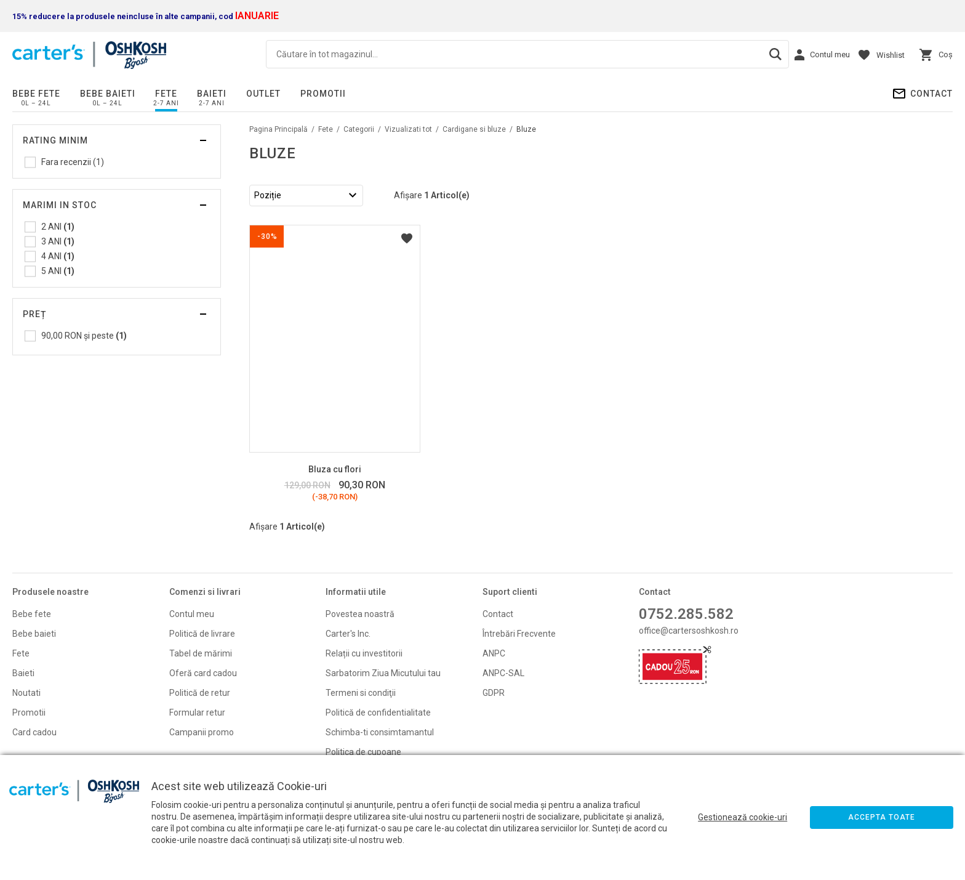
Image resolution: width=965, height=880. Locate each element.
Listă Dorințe (406, 238)
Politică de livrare (202, 634)
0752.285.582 (686, 614)
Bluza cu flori (334, 469)
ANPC (493, 653)
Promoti (28, 712)
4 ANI (57, 256)
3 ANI (57, 241)
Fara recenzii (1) (72, 162)
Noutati (26, 693)
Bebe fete (36, 94)
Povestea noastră (360, 614)
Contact (931, 94)
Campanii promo (201, 732)
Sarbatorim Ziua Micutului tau (383, 673)
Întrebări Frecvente (519, 634)
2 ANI (57, 227)
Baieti (211, 94)
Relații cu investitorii (364, 653)
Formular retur (197, 712)
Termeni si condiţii (361, 693)
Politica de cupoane (363, 752)
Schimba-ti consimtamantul (380, 732)
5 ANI (57, 271)
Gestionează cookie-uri (742, 817)
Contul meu (191, 614)
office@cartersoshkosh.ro (689, 631)
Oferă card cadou (203, 673)
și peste (84, 336)
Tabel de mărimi (200, 653)
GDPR (493, 693)
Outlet (263, 94)
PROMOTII (323, 94)
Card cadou (34, 732)
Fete (166, 94)
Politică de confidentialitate (378, 712)
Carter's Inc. (348, 634)
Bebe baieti (107, 94)
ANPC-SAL (503, 673)
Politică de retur (199, 693)
